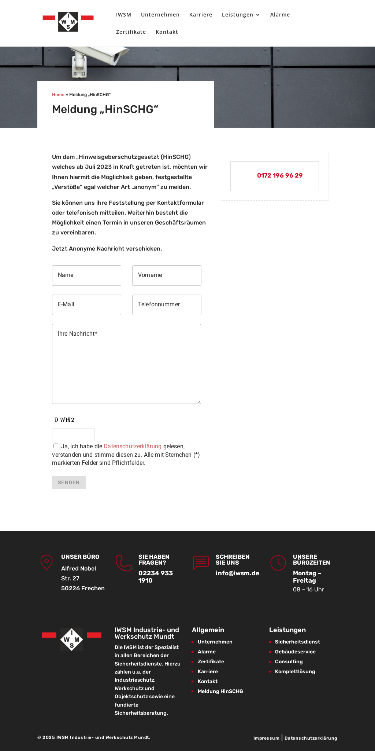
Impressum (266, 738)
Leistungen (237, 15)
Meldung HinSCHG (220, 691)
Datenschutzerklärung (132, 446)
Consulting (289, 662)
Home (58, 94)
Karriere (200, 15)
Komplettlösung (295, 671)
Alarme (280, 15)
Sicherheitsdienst (297, 642)
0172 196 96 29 (280, 175)
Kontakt (167, 32)
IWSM (123, 15)
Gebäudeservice (295, 652)
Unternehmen (160, 15)
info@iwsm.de (237, 573)
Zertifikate (131, 32)
